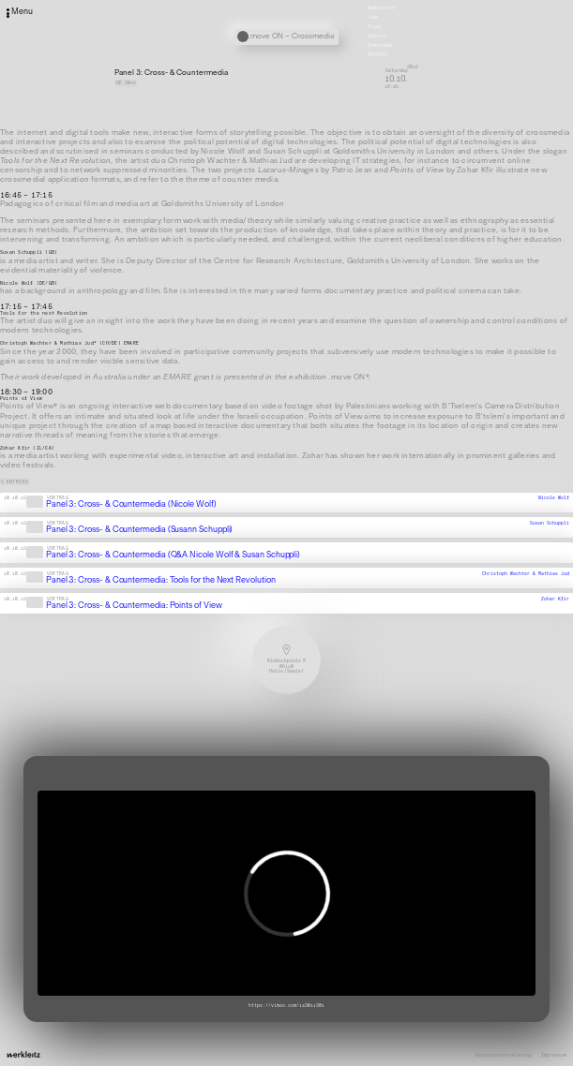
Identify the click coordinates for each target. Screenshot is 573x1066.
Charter (377, 36)
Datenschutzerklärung (503, 1055)
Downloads (380, 45)
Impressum (553, 1055)
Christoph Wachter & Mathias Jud (525, 573)
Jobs (373, 17)
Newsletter (382, 8)
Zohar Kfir (555, 599)
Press (375, 26)
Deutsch (377, 54)
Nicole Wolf (553, 498)
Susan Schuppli (549, 523)
